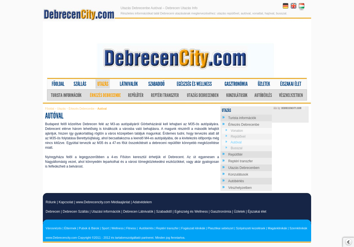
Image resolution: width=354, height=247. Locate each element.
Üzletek (264, 84)
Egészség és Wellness (191, 211)
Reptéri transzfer (165, 95)
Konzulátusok (237, 95)
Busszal (236, 148)
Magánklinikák (277, 228)
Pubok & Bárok (89, 228)
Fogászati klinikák (193, 228)
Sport (105, 228)
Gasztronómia (236, 84)
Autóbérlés (263, 95)
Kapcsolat (66, 202)
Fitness (131, 228)
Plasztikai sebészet (221, 228)
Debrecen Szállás (76, 211)
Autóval (236, 142)
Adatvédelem (142, 202)
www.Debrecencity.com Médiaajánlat (103, 202)
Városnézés (54, 228)
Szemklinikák (298, 228)
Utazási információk (106, 211)
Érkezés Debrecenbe (105, 95)
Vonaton (237, 131)
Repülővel (238, 136)
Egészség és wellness (194, 84)
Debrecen (53, 211)
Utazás (102, 84)
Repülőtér (136, 95)
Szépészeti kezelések (250, 228)
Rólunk (51, 202)
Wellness (117, 228)
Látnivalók (129, 84)
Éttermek (70, 228)
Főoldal (58, 84)
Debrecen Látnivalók (138, 211)
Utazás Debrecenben (202, 95)
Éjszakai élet (290, 84)
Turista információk (66, 95)
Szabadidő (156, 84)
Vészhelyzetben (291, 95)
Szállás (80, 84)
